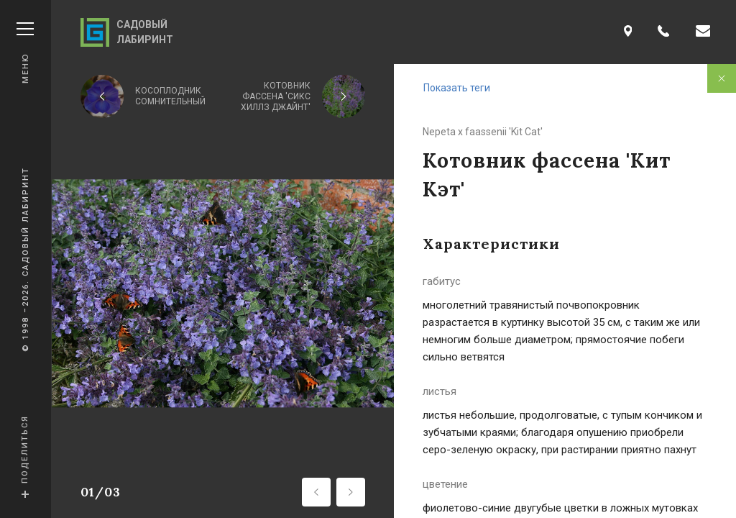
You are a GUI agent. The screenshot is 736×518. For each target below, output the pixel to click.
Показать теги (456, 88)
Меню (25, 52)
